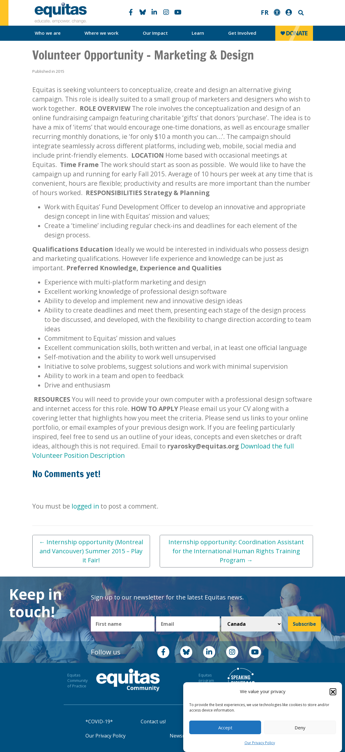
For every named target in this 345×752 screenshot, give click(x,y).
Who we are (48, 33)
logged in (85, 506)
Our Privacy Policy (259, 742)
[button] (333, 692)
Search (300, 13)
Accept (225, 728)
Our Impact (155, 33)
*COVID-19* (99, 721)
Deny (300, 728)
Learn (198, 33)
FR (265, 12)
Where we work (102, 33)
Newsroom (182, 735)
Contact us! (153, 721)
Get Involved (242, 33)
